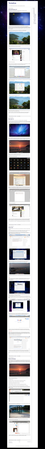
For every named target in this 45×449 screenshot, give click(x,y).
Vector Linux (10, 227)
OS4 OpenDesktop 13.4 (12, 9)
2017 (33, 10)
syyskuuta (35, 15)
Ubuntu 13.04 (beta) (12, 358)
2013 (33, 13)
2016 (33, 11)
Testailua (12, 3)
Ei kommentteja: (15, 224)
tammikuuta (35, 23)
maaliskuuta (35, 21)
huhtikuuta (35, 16)
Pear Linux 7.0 (11, 119)
